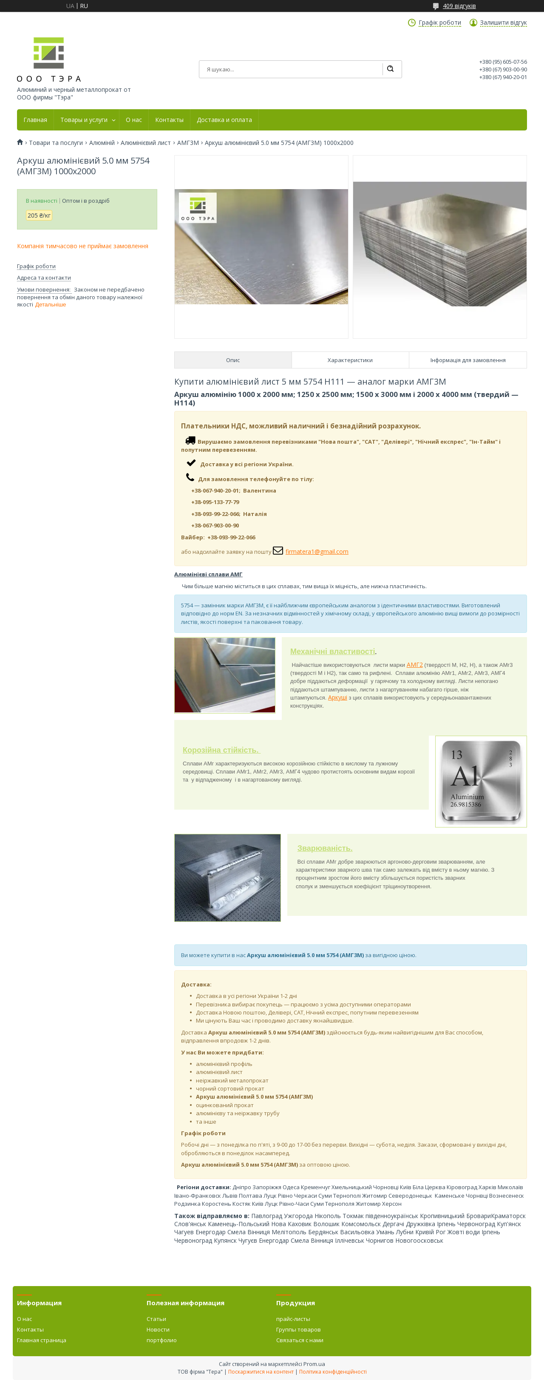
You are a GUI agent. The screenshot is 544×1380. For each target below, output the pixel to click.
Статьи (156, 1319)
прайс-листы (293, 1319)
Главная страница (41, 1340)
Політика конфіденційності (333, 1371)
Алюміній (102, 143)
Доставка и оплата (224, 120)
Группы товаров (298, 1329)
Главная (35, 120)
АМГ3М (188, 143)
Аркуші (337, 697)
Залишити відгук (503, 22)
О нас (134, 120)
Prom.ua (314, 1364)
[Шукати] (390, 69)
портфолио (162, 1340)
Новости (158, 1329)
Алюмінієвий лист (146, 143)
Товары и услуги (84, 120)
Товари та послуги (56, 143)
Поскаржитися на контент (261, 1371)
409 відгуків (459, 6)
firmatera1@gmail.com (317, 551)
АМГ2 (415, 664)
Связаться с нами (299, 1340)
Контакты (169, 120)
